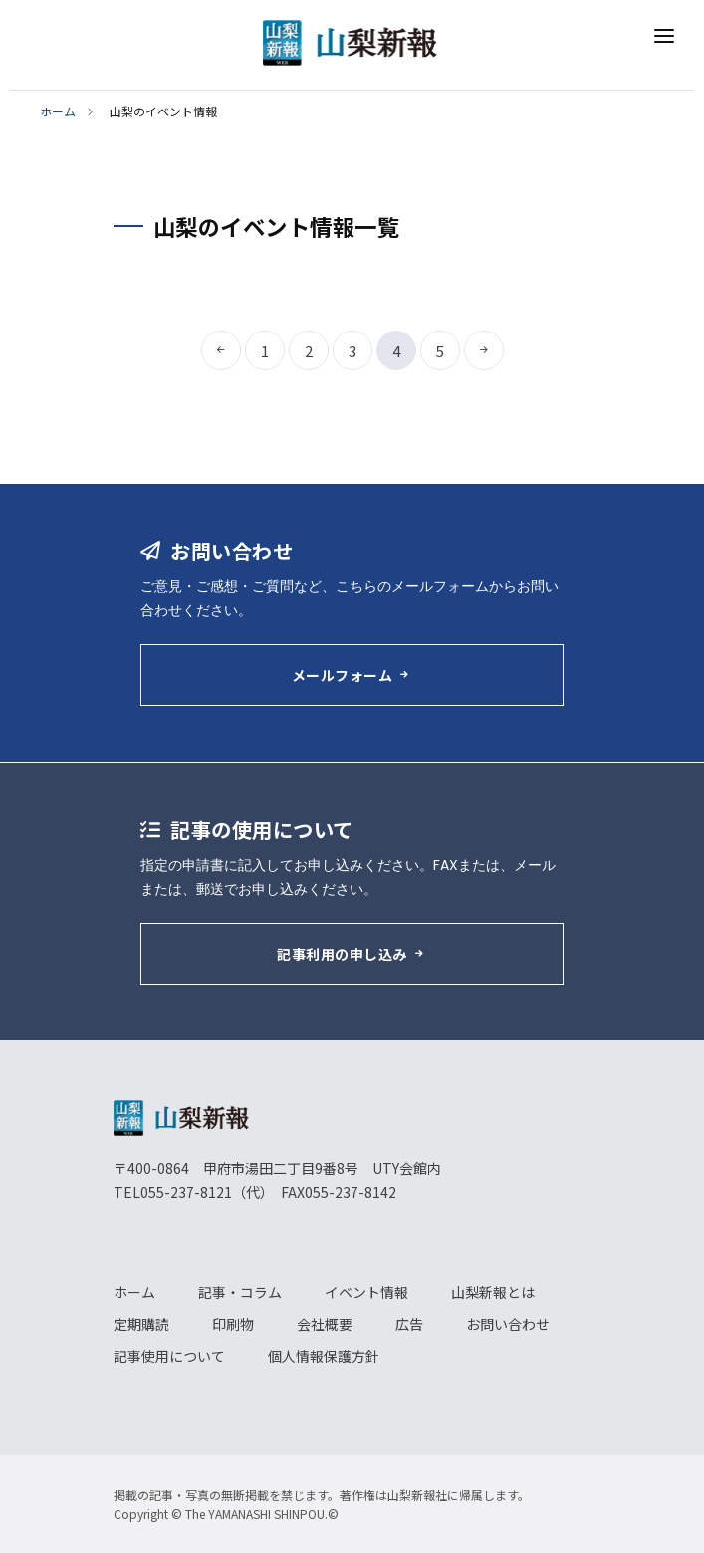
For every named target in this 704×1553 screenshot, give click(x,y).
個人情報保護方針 (323, 1356)
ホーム (58, 111)
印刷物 (233, 1324)
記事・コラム (240, 1292)
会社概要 (324, 1324)
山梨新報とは (493, 1292)
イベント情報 (366, 1292)
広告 (409, 1324)
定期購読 (141, 1324)
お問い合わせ (508, 1324)
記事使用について (169, 1356)
